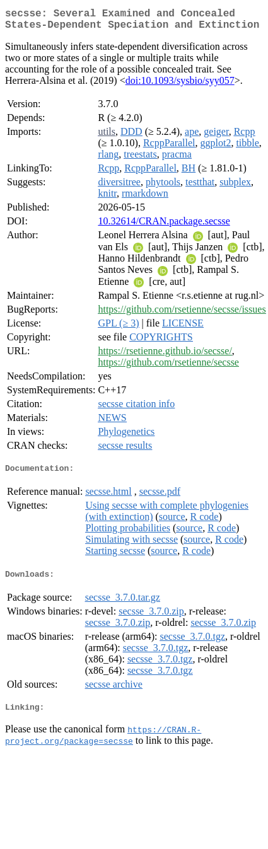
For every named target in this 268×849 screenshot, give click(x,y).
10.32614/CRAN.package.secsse (164, 226)
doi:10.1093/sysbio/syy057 (180, 85)
